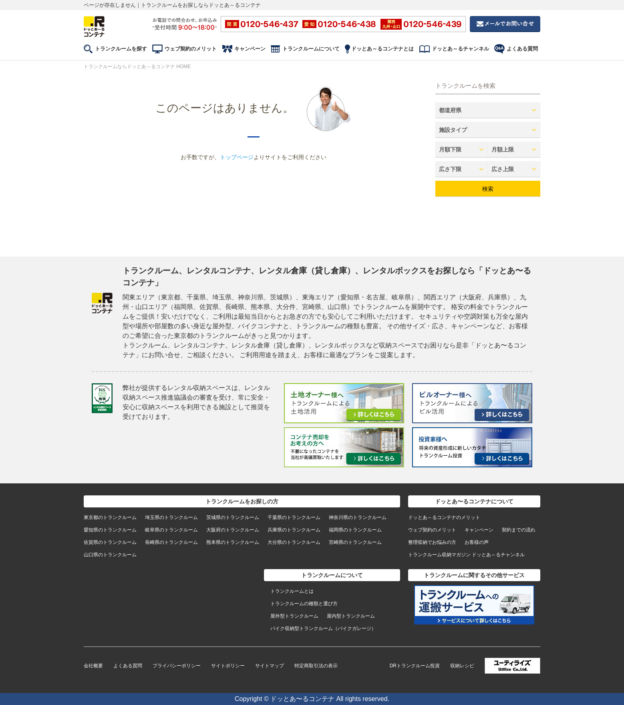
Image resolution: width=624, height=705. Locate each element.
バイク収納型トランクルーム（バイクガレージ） (323, 628)
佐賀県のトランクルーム (110, 542)
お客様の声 (477, 542)
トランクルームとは (292, 591)
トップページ (237, 157)
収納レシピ (462, 666)
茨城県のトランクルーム (232, 517)
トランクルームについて (311, 49)
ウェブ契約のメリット (191, 49)
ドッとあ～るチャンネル (460, 49)
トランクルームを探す (121, 49)
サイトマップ (269, 666)
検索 (487, 189)
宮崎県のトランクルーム (355, 542)
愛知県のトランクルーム (110, 530)
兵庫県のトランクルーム (294, 530)
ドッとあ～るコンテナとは (382, 49)
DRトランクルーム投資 (415, 666)
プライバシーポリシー (177, 666)
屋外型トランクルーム (294, 616)
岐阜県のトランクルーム (171, 530)
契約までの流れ (518, 530)
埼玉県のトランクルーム (171, 517)
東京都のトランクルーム (110, 517)
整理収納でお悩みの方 (432, 542)
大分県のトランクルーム (294, 542)
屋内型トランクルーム (351, 616)
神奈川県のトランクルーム (357, 517)
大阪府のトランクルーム (232, 530)
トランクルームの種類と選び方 (304, 603)
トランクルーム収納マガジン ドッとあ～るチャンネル (466, 555)
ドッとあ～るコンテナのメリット (444, 517)
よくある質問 (522, 49)
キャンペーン (250, 49)
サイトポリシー (228, 666)
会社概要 (93, 666)
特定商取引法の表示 (316, 666)
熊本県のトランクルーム (232, 542)
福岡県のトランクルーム (355, 530)
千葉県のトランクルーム (294, 517)
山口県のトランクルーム (110, 555)
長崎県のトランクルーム (171, 542)
